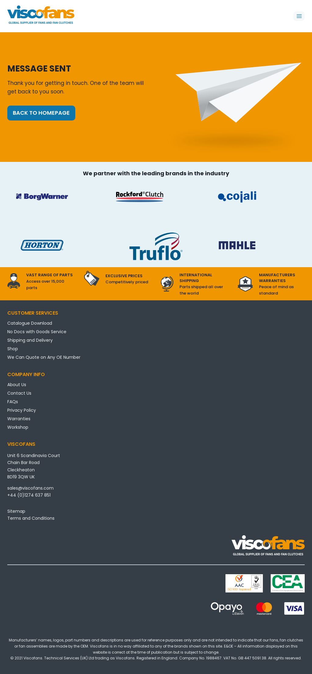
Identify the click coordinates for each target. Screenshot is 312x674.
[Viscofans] (40, 14)
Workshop (17, 427)
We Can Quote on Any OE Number (43, 357)
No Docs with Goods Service (36, 332)
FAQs (12, 402)
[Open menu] (299, 16)
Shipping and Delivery (30, 340)
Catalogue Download (29, 323)
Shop (12, 349)
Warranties (18, 419)
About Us (16, 385)
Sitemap (16, 511)
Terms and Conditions (31, 518)
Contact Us (19, 393)
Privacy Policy (21, 410)
